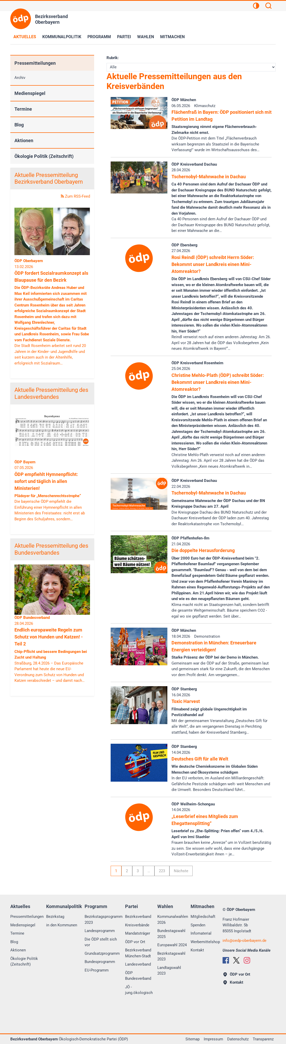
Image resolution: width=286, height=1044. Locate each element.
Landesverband (138, 964)
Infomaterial (201, 933)
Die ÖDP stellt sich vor (101, 942)
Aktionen (23, 140)
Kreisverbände (137, 925)
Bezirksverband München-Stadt (138, 953)
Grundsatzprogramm (102, 953)
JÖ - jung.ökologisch (139, 990)
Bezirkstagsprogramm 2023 (103, 919)
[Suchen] (268, 6)
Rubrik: (113, 57)
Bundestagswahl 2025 (171, 933)
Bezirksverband (138, 916)
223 (162, 871)
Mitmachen (172, 36)
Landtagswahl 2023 (169, 970)
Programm (99, 36)
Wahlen (145, 36)
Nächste (181, 871)
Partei (124, 36)
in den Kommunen (61, 925)
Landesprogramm (100, 930)
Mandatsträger (137, 933)
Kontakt (197, 950)
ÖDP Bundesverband (138, 975)
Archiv (19, 77)
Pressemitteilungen (35, 63)
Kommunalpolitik (61, 36)
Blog (19, 124)
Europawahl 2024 (172, 945)
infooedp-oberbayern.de (244, 940)
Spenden (198, 925)
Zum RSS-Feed (75, 196)
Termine (23, 109)
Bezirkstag (55, 916)
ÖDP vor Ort (135, 942)
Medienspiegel (29, 93)
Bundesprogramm (100, 961)
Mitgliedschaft (203, 916)
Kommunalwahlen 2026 (172, 919)
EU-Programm (97, 970)
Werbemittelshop (205, 942)
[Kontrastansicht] (256, 6)
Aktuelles (24, 36)
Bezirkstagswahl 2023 (171, 956)
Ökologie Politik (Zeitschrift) (43, 156)
